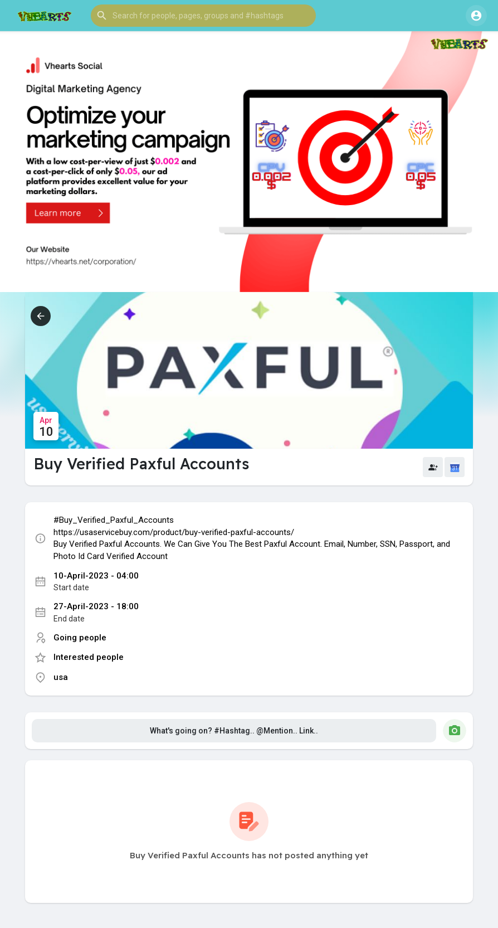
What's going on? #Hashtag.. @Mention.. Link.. (234, 730)
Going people (79, 638)
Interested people (88, 657)
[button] (203, 15)
